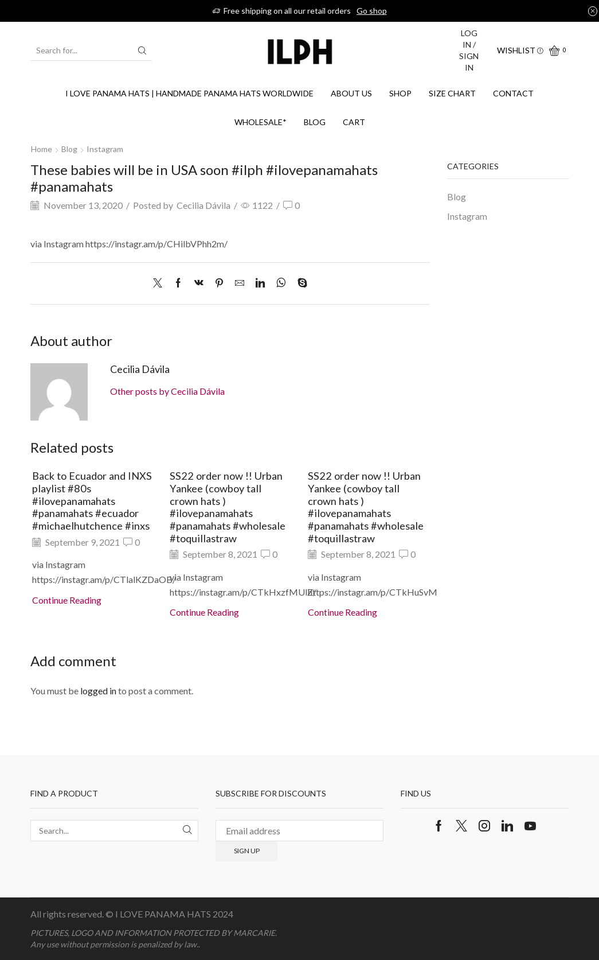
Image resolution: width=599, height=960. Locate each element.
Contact (513, 93)
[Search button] (142, 50)
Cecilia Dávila (203, 205)
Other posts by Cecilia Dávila (167, 391)
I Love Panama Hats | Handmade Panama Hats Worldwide (189, 93)
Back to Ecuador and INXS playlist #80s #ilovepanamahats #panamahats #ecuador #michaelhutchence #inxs (92, 500)
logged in (98, 690)
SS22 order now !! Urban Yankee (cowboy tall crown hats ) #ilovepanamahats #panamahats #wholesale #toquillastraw (227, 507)
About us (351, 93)
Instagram (105, 149)
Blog (315, 122)
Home (41, 149)
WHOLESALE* (260, 122)
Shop (400, 93)
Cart (354, 122)
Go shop (372, 10)
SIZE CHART (452, 93)
